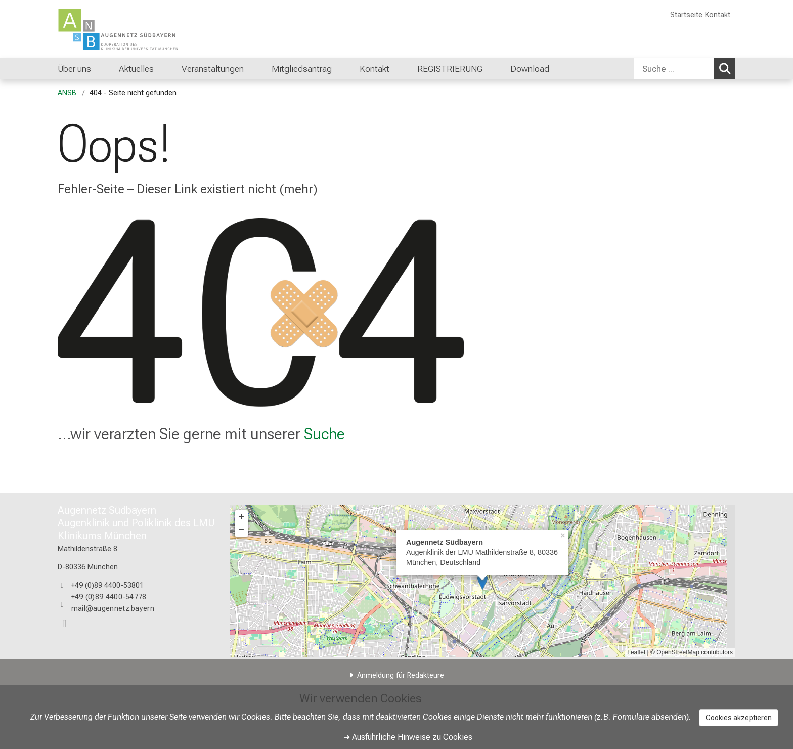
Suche (324, 434)
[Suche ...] (674, 68)
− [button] (241, 530)
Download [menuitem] (529, 69)
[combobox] (684, 68)
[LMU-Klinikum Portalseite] (118, 29)
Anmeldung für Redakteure (400, 675)
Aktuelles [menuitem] (136, 69)
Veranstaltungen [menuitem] (213, 69)
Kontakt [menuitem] (374, 69)
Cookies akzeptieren (739, 718)
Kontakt (717, 15)
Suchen (726, 68)
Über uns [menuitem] (74, 69)
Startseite (686, 15)
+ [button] (241, 517)
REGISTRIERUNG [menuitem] (449, 69)
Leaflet (636, 652)
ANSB (67, 93)
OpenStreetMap (677, 652)
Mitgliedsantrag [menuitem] (302, 69)
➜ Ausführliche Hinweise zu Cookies (407, 737)
